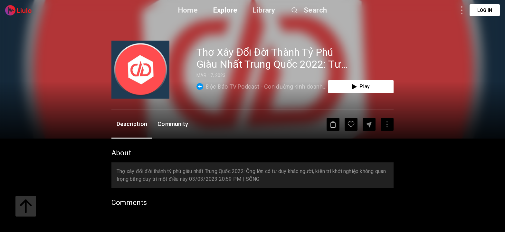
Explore (225, 10)
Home (188, 10)
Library (264, 10)
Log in (484, 10)
